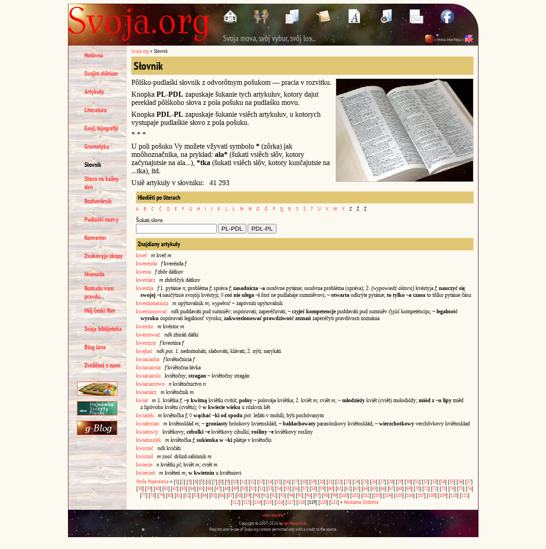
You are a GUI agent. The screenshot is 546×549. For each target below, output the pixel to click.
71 (426, 488)
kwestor (144, 326)
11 (243, 481)
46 (209, 488)
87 (230, 495)
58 (313, 488)
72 (434, 488)
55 (287, 488)
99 (334, 495)
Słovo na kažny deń (101, 183)
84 (204, 495)
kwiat (142, 400)
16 (287, 481)
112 (235, 501)
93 (282, 495)
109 (442, 495)
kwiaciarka (147, 359)
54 (278, 488)
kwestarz (145, 280)
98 (325, 495)
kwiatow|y (147, 432)
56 (296, 488)
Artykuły (94, 92)
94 (291, 495)
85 (213, 495)
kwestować (148, 334)
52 (261, 488)
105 (398, 495)
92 (273, 495)
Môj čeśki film (99, 310)
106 (409, 495)
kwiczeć (144, 448)
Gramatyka (96, 146)
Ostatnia (371, 501)
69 (408, 488)
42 (174, 488)
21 (330, 481)
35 (451, 481)
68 (400, 488)
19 (313, 481)
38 (140, 488)
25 (365, 481)
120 (323, 501)
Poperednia (158, 481)
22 (339, 481)
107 (420, 495)
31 (417, 481)
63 (356, 488)
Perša (141, 481)
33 (434, 481)
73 (443, 488)
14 (269, 481)
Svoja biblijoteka (103, 329)
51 (252, 488)
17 (295, 481)
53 (270, 488)
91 (265, 495)
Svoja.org (140, 50)
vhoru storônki (273, 515)
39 (148, 488)
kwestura (146, 343)
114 (257, 501)
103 (377, 495)
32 (425, 481)
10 (235, 481)
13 (261, 481)
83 (195, 495)
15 (278, 481)
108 (431, 495)
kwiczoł (144, 456)
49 (235, 488)
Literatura (95, 110)
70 (417, 488)
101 (355, 495)
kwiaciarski (148, 376)
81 (178, 495)
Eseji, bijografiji (101, 128)
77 (143, 495)
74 (452, 488)
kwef (141, 255)
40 (157, 488)
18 (304, 481)
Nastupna (352, 501)
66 (382, 488)
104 (388, 495)
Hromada (94, 274)
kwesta (143, 272)
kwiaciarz (146, 392)
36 (460, 481)
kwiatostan (147, 423)
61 (339, 488)
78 (152, 495)
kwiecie (144, 464)
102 (366, 495)
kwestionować (151, 311)
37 (469, 481)
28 (391, 481)
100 (344, 495)
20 (321, 481)
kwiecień (145, 473)
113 (246, 501)
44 (192, 488)
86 (221, 495)
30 (408, 481)
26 (373, 481)
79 (161, 495)
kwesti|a (144, 288)
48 (226, 488)
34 (443, 481)
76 (469, 488)
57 (304, 488)
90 (256, 495)
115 (268, 501)
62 (348, 488)
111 (464, 495)
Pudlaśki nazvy (101, 219)
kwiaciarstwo (150, 384)
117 (290, 501)
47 (218, 488)
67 (391, 488)
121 (334, 501)
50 (244, 488)
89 (247, 495)
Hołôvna (93, 55)
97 (317, 495)
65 (374, 488)
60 (330, 488)
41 (166, 488)
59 (322, 488)
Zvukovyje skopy (103, 256)
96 (308, 495)
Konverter (95, 237)
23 (347, 481)
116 (279, 501)
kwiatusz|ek (148, 440)
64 (365, 488)
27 (382, 481)
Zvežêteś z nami (102, 365)
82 (187, 495)
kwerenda (146, 263)
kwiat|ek (145, 415)
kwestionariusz (152, 303)
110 (453, 495)
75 (460, 488)
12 (252, 481)
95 (299, 495)
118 (301, 501)
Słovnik (92, 165)
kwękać (144, 351)
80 (169, 495)
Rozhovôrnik (98, 201)
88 (239, 495)
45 (200, 488)
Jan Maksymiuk (295, 523)
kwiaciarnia (148, 367)
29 (399, 481)
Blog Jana (95, 347)
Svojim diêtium (101, 73)
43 (183, 488)
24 (356, 481)
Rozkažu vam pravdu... (99, 292)
